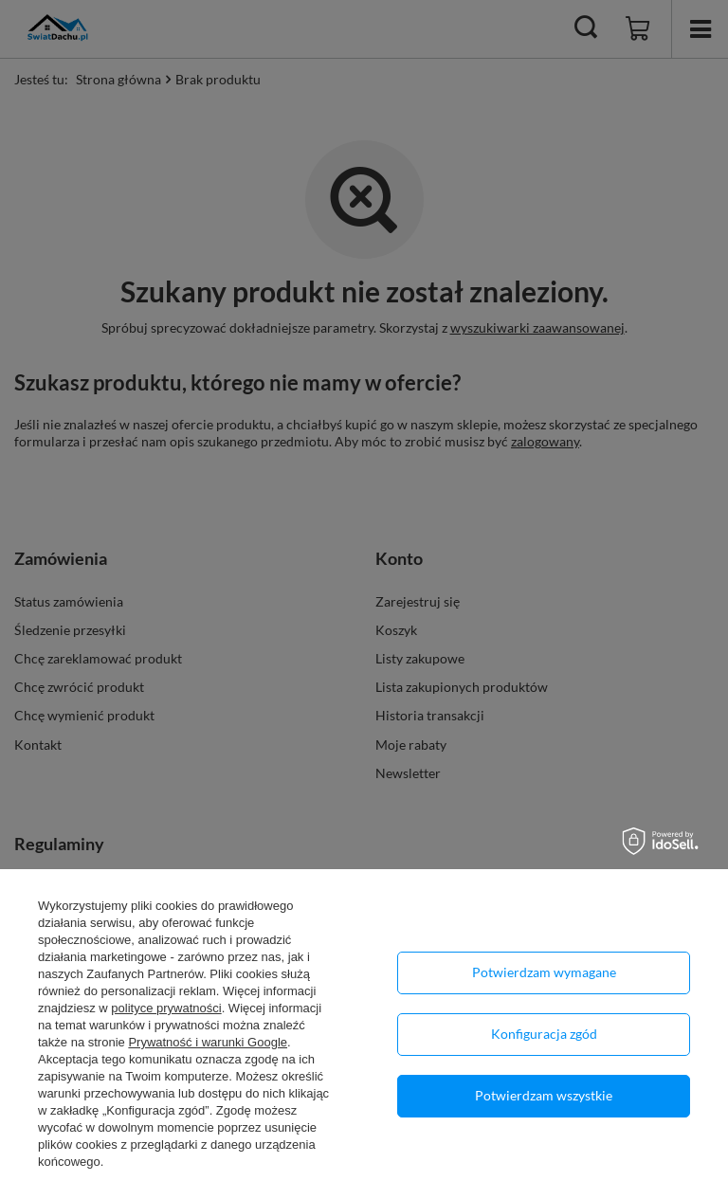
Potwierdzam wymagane (544, 972)
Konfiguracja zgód (544, 1034)
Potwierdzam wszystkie (543, 1095)
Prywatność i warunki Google (207, 1042)
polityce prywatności (166, 1008)
